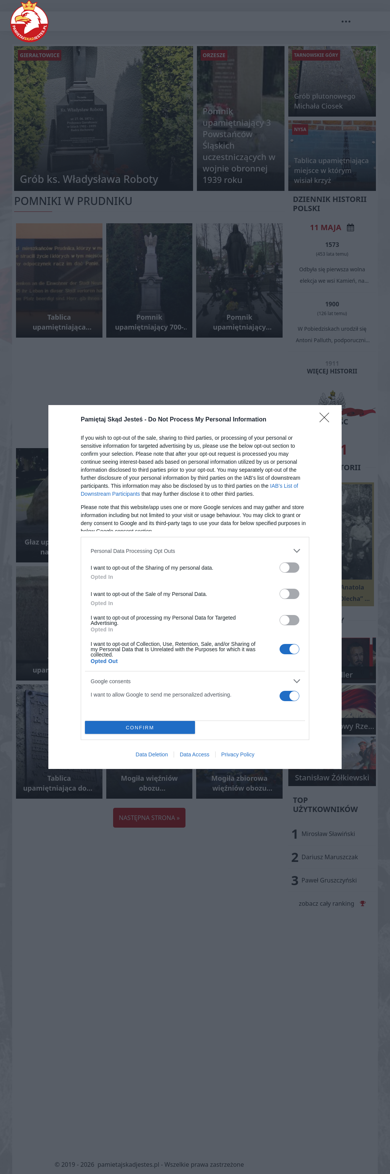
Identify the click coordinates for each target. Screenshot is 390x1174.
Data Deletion (152, 754)
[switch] (289, 567)
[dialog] (195, 587)
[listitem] (195, 551)
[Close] (327, 420)
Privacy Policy (237, 754)
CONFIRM (140, 727)
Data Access (194, 754)
